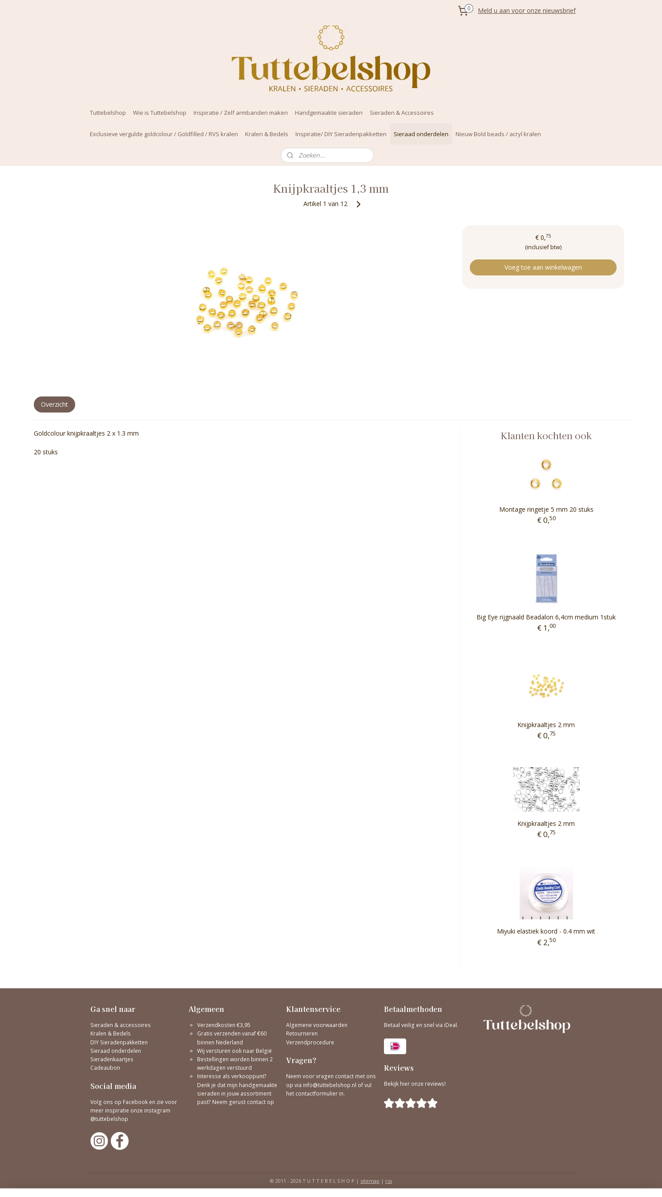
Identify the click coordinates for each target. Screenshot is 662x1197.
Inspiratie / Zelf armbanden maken (241, 113)
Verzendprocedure (310, 1042)
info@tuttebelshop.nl (329, 1085)
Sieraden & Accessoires (402, 113)
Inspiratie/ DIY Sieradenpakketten (341, 134)
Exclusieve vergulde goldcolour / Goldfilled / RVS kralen (164, 134)
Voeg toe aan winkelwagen (543, 267)
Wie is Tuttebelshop (159, 113)
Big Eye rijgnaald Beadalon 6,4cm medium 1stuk (546, 617)
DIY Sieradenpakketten (119, 1042)
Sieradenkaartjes (111, 1059)
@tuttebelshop (109, 1119)
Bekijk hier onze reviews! (415, 1084)
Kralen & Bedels (266, 134)
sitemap (369, 1180)
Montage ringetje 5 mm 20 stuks (546, 509)
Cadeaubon (105, 1068)
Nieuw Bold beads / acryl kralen (498, 134)
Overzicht (54, 404)
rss (388, 1180)
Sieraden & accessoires (120, 1025)
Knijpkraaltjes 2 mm (546, 724)
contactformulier (317, 1093)
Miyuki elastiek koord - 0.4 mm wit (546, 931)
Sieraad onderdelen (421, 134)
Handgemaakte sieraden (329, 113)
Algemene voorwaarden (316, 1025)
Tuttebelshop (108, 113)
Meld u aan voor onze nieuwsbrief (527, 10)
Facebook (135, 1102)
